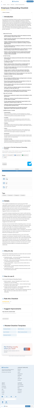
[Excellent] (8, 301)
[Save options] (29, 406)
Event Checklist (6, 332)
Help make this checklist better (8, 311)
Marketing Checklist (7, 335)
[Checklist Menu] (1, 1)
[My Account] (25, 1)
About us (3, 384)
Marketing (19, 375)
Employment (12, 4)
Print (4, 155)
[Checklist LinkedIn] (15, 396)
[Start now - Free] (30, 1)
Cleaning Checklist (6, 328)
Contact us (19, 392)
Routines (19, 380)
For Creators (4, 387)
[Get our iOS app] (3, 402)
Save (27, 406)
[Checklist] (15, 1)
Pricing (3, 391)
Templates (4, 4)
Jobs (2, 389)
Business (8, 4)
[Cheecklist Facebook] (2, 396)
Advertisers (20, 391)
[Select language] (9, 399)
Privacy (3, 392)
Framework (4, 386)
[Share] (32, 406)
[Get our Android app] (6, 402)
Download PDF (10, 155)
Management (20, 373)
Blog (18, 387)
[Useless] (3, 301)
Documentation (20, 384)
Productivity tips (21, 386)
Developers (20, 389)
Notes (6, 406)
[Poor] (4, 301)
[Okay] (5, 301)
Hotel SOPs (20, 378)
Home (19, 372)
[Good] (7, 301)
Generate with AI (27, 349)
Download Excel (25, 155)
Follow (17, 170)
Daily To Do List (21, 328)
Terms (3, 394)
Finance (19, 370)
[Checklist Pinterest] (11, 396)
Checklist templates (23, 367)
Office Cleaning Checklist (22, 332)
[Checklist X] (6, 396)
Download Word (17, 155)
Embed (4, 157)
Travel (19, 377)
